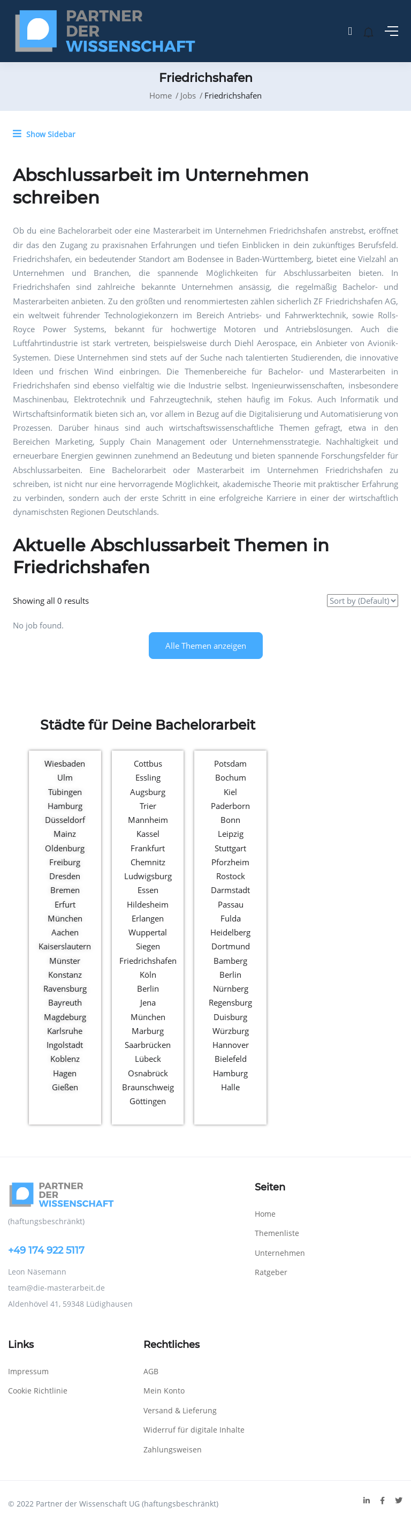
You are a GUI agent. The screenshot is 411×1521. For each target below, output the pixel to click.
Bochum (230, 777)
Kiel (230, 791)
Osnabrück (148, 1073)
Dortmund (230, 946)
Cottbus (148, 763)
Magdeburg (65, 1016)
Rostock (230, 876)
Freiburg (64, 862)
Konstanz (65, 974)
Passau (230, 904)
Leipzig (230, 833)
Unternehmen (280, 1253)
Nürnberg (230, 988)
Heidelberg (230, 932)
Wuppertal (147, 932)
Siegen (148, 946)
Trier (148, 805)
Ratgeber (271, 1272)
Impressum (28, 1371)
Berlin (148, 988)
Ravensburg (65, 988)
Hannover (230, 1044)
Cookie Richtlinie (37, 1390)
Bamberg (230, 960)
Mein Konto (164, 1390)
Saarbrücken (148, 1044)
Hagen (65, 1073)
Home (160, 95)
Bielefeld (231, 1058)
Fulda (230, 918)
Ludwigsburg (148, 876)
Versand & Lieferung (180, 1410)
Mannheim (148, 819)
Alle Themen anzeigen (205, 645)
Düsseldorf (65, 819)
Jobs (188, 95)
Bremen (65, 890)
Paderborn (230, 805)
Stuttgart (230, 848)
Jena (148, 1002)
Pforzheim (230, 862)
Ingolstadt (65, 1044)
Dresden (64, 876)
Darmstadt (230, 890)
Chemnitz (148, 862)
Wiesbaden (64, 763)
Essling (148, 777)
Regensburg (230, 1002)
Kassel (147, 833)
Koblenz (65, 1058)
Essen (148, 890)
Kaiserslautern (65, 946)
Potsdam (230, 763)
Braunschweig (148, 1087)
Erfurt (65, 904)
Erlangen (148, 918)
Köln (148, 974)
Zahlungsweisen (172, 1449)
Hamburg (65, 805)
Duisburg (230, 1016)
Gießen (65, 1087)
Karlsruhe (64, 1030)
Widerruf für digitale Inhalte (194, 1430)
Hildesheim (148, 904)
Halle (230, 1087)
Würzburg (230, 1030)
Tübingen (65, 791)
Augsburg (147, 791)
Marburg (148, 1030)
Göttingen (148, 1101)
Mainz (65, 833)
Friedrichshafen (148, 960)
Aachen (65, 932)
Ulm (65, 777)
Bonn (230, 819)
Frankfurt (148, 848)
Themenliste (277, 1233)
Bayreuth (65, 1002)
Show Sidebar (44, 134)
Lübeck (148, 1058)
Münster (64, 960)
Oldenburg (65, 848)
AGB (150, 1371)
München (65, 918)
